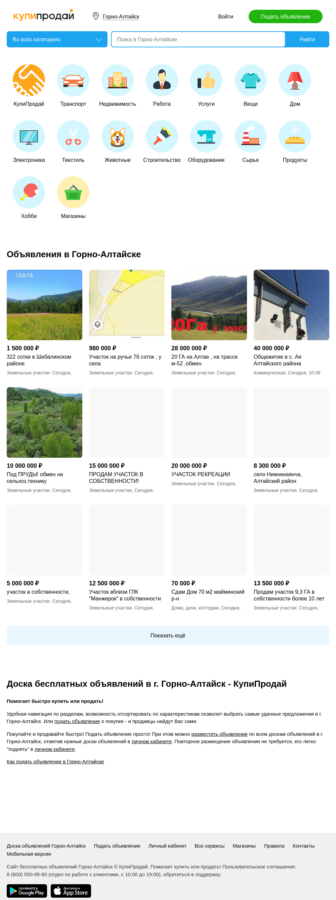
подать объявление (77, 721)
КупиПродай (29, 85)
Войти (225, 16)
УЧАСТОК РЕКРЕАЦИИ (200, 474)
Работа (162, 85)
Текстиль (73, 141)
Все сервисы (209, 846)
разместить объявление (220, 734)
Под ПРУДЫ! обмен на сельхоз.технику (35, 477)
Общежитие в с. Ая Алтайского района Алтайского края (277, 360)
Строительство (161, 141)
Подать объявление (285, 16)
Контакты (303, 846)
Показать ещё (168, 635)
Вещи (251, 85)
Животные (117, 141)
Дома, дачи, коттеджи (194, 608)
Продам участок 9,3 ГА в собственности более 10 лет (289, 595)
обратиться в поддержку (191, 874)
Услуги (206, 85)
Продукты (295, 141)
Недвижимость (117, 85)
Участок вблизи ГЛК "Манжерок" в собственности (125, 595)
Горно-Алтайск (121, 16)
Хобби (29, 197)
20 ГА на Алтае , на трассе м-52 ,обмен (204, 360)
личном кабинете (152, 741)
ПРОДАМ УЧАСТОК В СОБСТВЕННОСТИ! (116, 477)
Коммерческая (269, 372)
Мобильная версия (29, 854)
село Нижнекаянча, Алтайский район (278, 477)
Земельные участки (28, 372)
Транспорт (73, 85)
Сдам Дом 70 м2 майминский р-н (208, 595)
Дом (295, 85)
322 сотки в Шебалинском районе (39, 360)
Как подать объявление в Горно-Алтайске (55, 761)
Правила (274, 846)
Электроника (29, 141)
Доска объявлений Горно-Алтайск (46, 846)
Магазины (73, 197)
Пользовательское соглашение (258, 866)
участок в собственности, (38, 592)
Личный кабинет (167, 846)
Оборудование (206, 141)
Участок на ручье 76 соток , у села (125, 360)
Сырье (251, 141)
